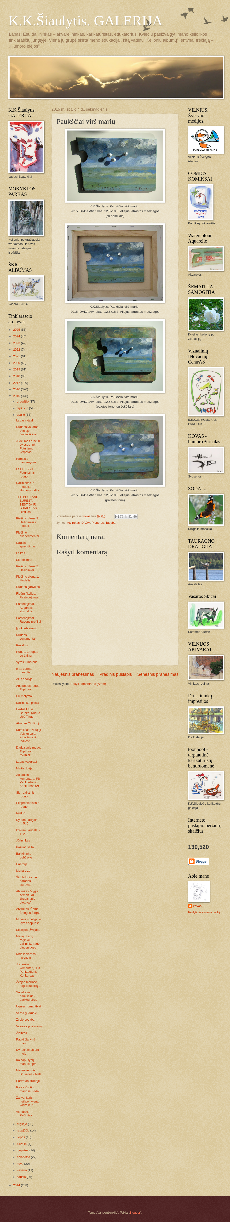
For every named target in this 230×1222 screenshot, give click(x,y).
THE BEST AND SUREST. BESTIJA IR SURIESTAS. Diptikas (27, 504)
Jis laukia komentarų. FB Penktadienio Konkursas (28, 969)
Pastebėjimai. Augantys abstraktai (25, 607)
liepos (21, 1137)
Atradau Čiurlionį (27, 723)
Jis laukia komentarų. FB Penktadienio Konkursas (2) (28, 780)
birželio (22, 1144)
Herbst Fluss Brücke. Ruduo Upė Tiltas (28, 712)
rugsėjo (22, 1124)
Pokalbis (22, 645)
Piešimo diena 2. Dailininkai (27, 568)
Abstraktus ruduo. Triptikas (28, 687)
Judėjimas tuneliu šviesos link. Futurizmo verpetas (28, 446)
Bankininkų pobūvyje (24, 855)
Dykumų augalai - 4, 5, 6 (28, 821)
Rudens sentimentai (25, 636)
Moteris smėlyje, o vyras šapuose (28, 921)
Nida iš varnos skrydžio (26, 955)
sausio (22, 1177)
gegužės (23, 1150)
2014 (17, 1185)
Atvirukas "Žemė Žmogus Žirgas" (28, 910)
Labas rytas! (24, 420)
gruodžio (23, 401)
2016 (17, 389)
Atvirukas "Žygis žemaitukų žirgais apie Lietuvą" (27, 896)
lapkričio (23, 408)
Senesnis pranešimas (157, 674)
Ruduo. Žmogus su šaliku (27, 653)
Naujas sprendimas (26, 544)
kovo (20, 1163)
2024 (17, 336)
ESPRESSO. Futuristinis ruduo (25, 472)
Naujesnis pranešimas (73, 674)
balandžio (24, 1157)
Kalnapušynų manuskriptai (26, 1061)
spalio (21, 414)
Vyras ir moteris (26, 662)
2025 (17, 329)
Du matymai (24, 696)
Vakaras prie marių (29, 1026)
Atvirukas (73, 522)
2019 (17, 369)
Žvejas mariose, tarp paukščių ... (28, 983)
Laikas (20, 553)
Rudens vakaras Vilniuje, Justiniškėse (27, 430)
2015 (17, 396)
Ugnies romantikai (28, 1006)
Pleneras (98, 522)
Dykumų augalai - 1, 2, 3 (28, 832)
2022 (17, 349)
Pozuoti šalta (25, 847)
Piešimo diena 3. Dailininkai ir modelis (27, 522)
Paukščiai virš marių (25, 1041)
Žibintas (21, 1033)
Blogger (135, 1212)
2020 (17, 363)
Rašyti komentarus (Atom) (88, 684)
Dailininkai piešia (27, 703)
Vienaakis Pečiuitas (24, 1113)
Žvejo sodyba (25, 1019)
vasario (22, 1170)
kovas (197, 906)
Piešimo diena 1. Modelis (27, 578)
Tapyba (110, 522)
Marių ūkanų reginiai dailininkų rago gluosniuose (28, 941)
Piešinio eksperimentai (27, 534)
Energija (21, 864)
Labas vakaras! (26, 761)
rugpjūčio (23, 1130)
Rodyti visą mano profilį (204, 912)
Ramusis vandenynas (26, 460)
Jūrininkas (23, 840)
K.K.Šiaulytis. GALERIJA (85, 20)
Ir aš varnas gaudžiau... (25, 670)
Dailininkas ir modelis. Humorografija (27, 486)
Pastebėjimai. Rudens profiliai (28, 619)
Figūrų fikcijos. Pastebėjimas (27, 595)
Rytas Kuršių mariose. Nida (27, 1089)
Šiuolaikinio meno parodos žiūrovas (28, 881)
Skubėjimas (24, 560)
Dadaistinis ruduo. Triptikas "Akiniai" (28, 751)
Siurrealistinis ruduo (25, 794)
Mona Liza (23, 870)
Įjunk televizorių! (27, 628)
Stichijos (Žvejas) (28, 930)
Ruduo (20, 813)
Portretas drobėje (28, 1081)
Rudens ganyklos (28, 587)
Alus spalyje (24, 679)
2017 (17, 383)
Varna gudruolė (26, 1013)
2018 (17, 376)
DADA (85, 522)
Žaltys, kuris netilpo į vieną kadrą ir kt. (27, 1101)
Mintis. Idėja (24, 768)
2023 (17, 343)
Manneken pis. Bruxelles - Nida (28, 1072)
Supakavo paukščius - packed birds (26, 995)
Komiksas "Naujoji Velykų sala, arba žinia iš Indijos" (28, 735)
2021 (17, 356)
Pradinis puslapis (115, 674)
